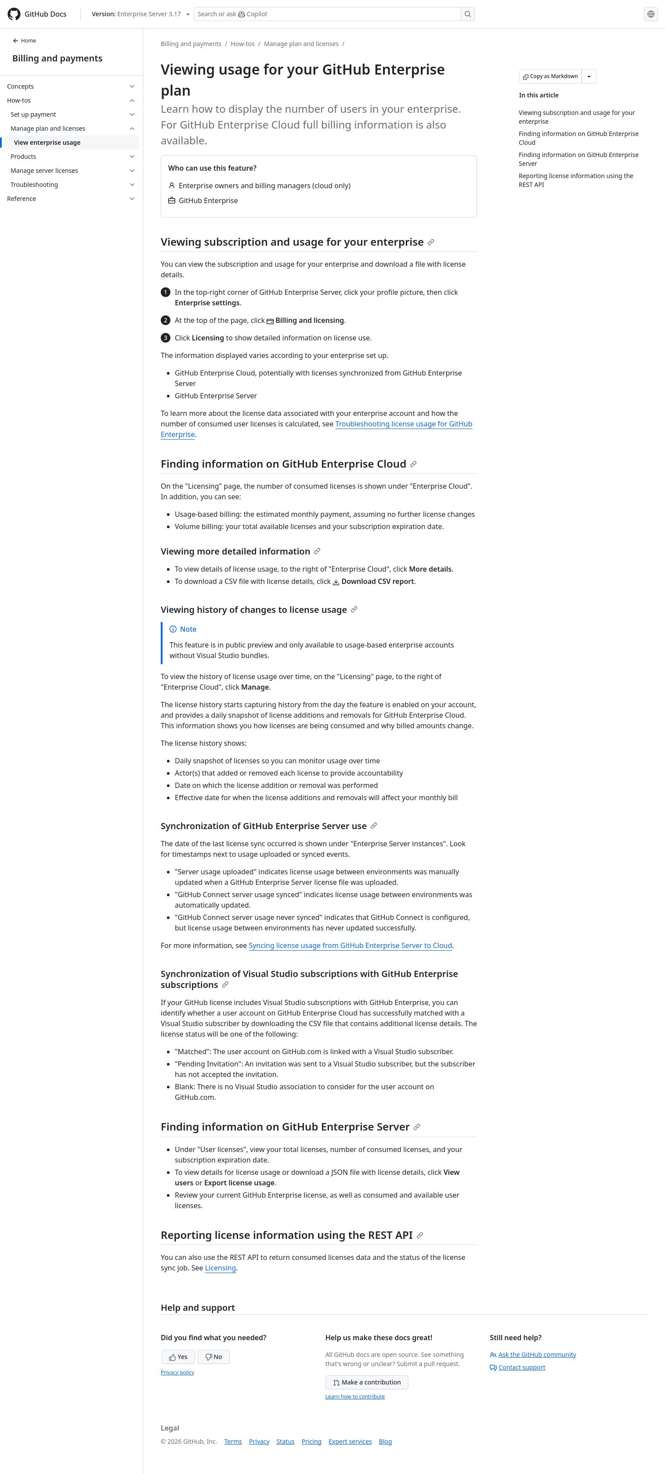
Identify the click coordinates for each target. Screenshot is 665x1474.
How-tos (242, 43)
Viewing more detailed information (241, 551)
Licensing (220, 1268)
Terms (233, 1441)
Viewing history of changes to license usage (259, 609)
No (213, 1356)
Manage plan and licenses (301, 43)
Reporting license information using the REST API (292, 1234)
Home (24, 40)
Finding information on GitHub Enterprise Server (290, 1126)
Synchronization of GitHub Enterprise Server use (269, 826)
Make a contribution (367, 1382)
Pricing (312, 1441)
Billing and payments (57, 58)
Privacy (259, 1441)
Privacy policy (177, 1372)
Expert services (350, 1441)
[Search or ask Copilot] (334, 14)
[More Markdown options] (589, 76)
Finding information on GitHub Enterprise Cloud (289, 463)
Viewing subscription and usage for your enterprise (297, 241)
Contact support (517, 1367)
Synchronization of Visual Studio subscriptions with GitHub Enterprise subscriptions (309, 979)
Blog (385, 1441)
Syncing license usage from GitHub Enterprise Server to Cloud (350, 945)
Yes (178, 1356)
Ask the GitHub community (533, 1354)
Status (286, 1441)
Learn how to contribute (355, 1396)
